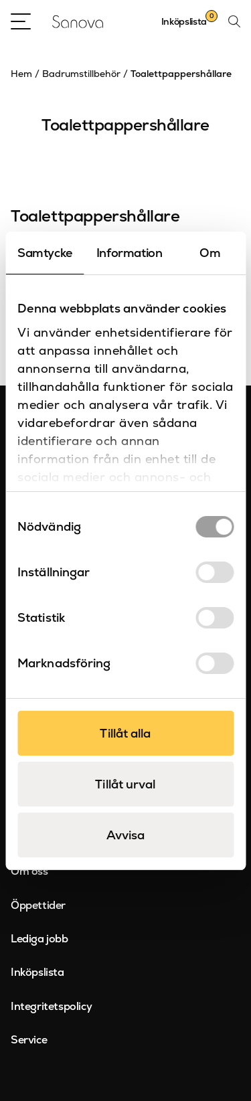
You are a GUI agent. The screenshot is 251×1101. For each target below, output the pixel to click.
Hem (21, 74)
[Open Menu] (20, 21)
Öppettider (38, 905)
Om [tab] (209, 252)
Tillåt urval (125, 784)
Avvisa (125, 835)
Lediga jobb (39, 939)
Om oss (29, 871)
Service (29, 1040)
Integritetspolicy (51, 1006)
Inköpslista (37, 972)
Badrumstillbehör (81, 74)
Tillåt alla (125, 733)
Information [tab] (129, 252)
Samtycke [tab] (44, 252)
